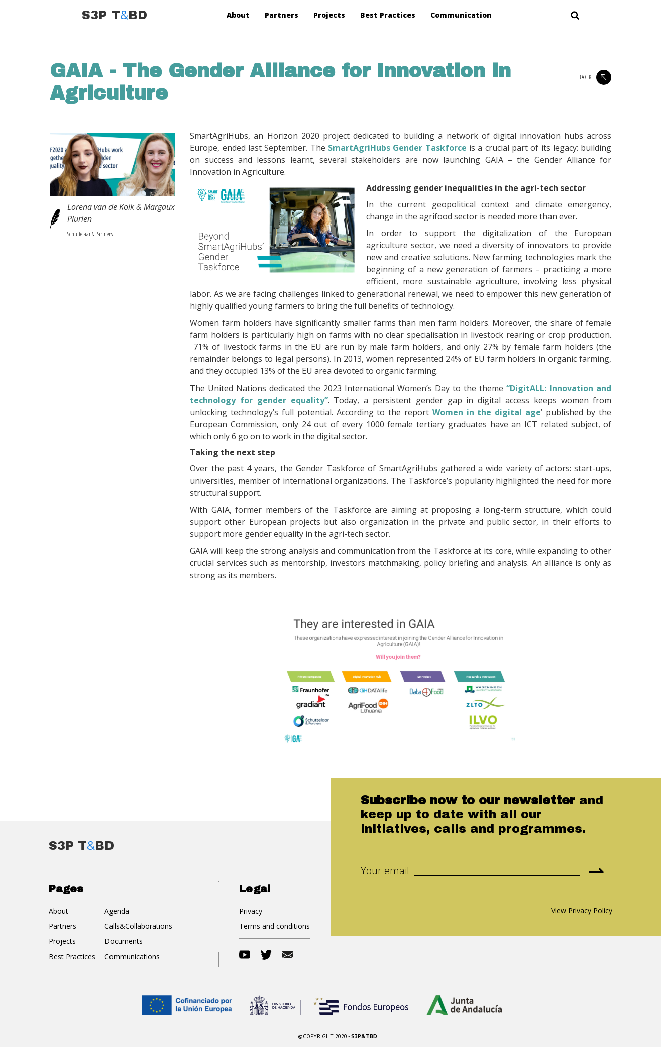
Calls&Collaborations (138, 926)
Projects (329, 15)
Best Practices (387, 15)
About (238, 15)
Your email (385, 871)
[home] (114, 15)
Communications (132, 956)
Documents (123, 941)
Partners (281, 15)
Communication (461, 15)
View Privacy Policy (581, 910)
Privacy (250, 911)
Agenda (116, 911)
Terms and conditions (274, 926)
